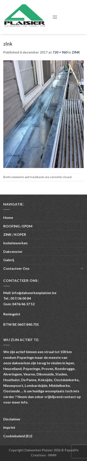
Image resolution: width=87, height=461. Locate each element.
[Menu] (54, 17)
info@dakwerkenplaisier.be (34, 293)
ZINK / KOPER (14, 234)
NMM (52, 455)
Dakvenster (13, 251)
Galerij (8, 260)
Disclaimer (12, 419)
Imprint (9, 427)
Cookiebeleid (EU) (17, 436)
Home (8, 217)
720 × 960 (60, 52)
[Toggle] (82, 268)
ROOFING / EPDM (17, 226)
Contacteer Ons (16, 268)
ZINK (76, 52)
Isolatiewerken (15, 243)
